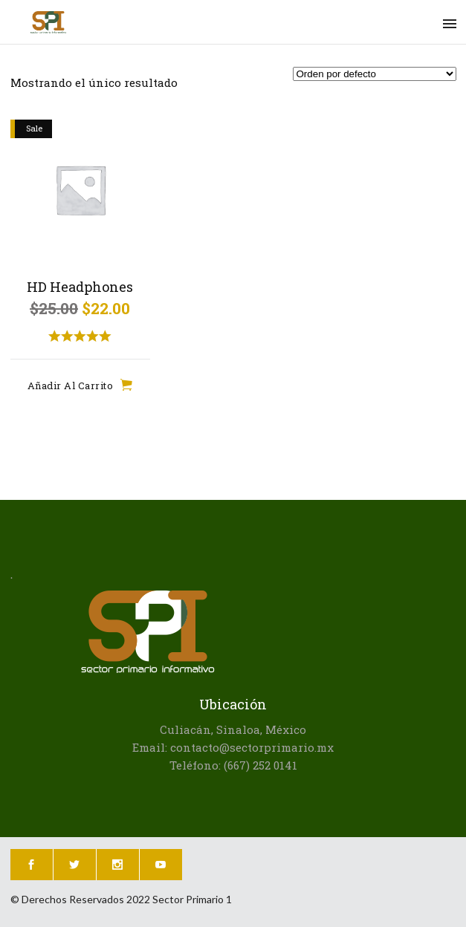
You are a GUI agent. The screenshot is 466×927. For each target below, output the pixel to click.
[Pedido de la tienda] (374, 74)
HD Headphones (80, 287)
